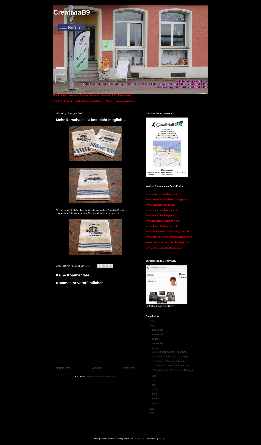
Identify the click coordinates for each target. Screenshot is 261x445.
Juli (154, 376)
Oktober (156, 339)
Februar (156, 398)
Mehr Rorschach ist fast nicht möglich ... (172, 356)
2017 (152, 321)
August (156, 348)
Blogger (162, 438)
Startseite (96, 368)
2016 (152, 326)
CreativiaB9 (71, 12)
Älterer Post (128, 368)
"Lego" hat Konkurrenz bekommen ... (171, 361)
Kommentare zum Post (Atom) (101, 376)
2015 (152, 408)
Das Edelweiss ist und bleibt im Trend (171, 365)
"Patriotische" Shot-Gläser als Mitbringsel (173, 370)
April (154, 389)
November (157, 334)
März (155, 394)
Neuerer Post (63, 368)
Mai (154, 384)
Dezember (157, 329)
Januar (156, 403)
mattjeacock (139, 438)
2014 (152, 413)
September (158, 343)
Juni (154, 380)
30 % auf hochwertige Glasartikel (169, 352)
